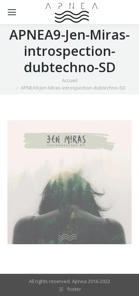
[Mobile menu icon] (11, 12)
